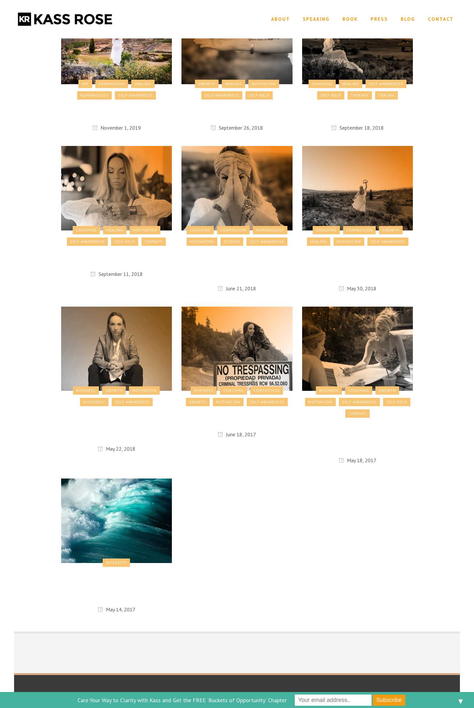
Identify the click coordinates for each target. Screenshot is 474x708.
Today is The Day (116, 112)
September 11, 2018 (116, 274)
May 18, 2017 (357, 460)
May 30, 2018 (357, 288)
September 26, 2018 (237, 128)
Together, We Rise (116, 258)
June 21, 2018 (237, 288)
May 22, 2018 (116, 449)
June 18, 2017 (237, 434)
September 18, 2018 (357, 128)
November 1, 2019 (116, 128)
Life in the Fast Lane (237, 418)
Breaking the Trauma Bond (357, 112)
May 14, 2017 (116, 609)
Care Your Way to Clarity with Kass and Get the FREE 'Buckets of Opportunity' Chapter (182, 700)
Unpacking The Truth (237, 112)
